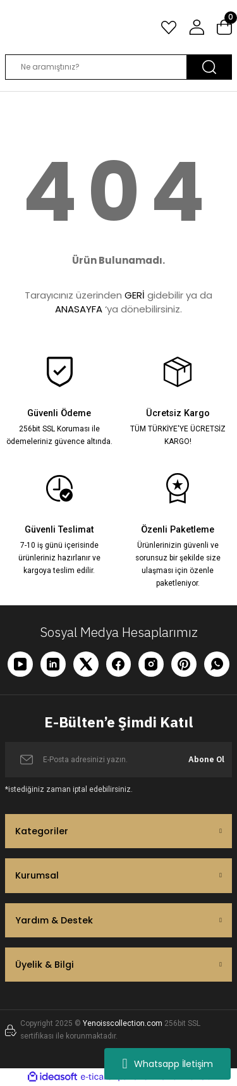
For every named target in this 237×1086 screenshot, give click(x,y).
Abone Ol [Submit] (206, 759)
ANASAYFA (78, 309)
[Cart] (224, 27)
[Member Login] (196, 27)
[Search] (118, 67)
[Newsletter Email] (118, 759)
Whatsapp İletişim (167, 1064)
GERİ (135, 295)
